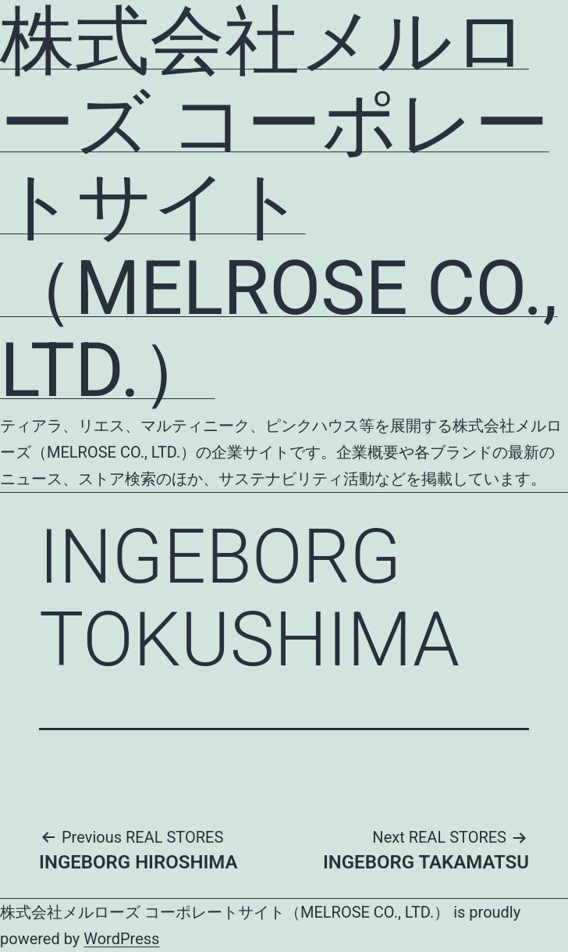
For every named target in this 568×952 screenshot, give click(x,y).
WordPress (121, 938)
